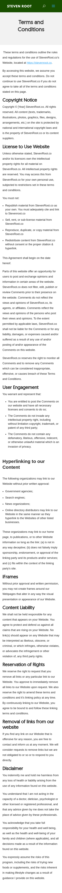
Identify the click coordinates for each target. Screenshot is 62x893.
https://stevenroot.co (39, 62)
